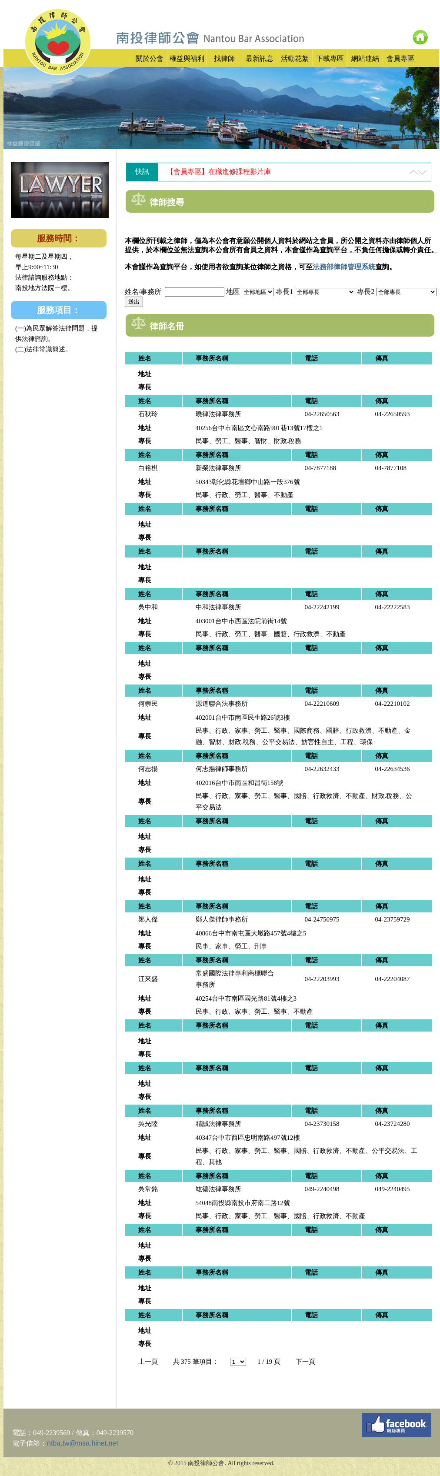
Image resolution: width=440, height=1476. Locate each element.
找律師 (224, 58)
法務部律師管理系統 (344, 266)
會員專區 (400, 58)
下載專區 (330, 58)
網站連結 (365, 58)
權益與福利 (187, 58)
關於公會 (149, 58)
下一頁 (305, 1361)
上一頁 (148, 1361)
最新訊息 (259, 58)
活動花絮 (295, 58)
